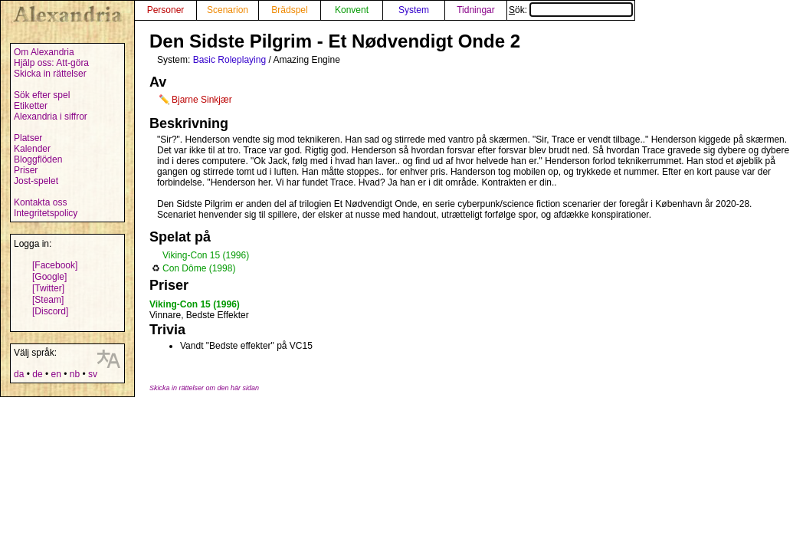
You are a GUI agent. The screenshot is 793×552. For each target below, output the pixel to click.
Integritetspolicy (45, 213)
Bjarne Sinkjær (202, 99)
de (37, 374)
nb (75, 374)
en (56, 374)
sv (92, 374)
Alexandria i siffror (50, 116)
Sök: (571, 10)
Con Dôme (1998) (198, 268)
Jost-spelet (36, 181)
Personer (166, 10)
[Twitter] (48, 288)
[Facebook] (54, 265)
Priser (26, 170)
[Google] (49, 276)
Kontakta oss (40, 202)
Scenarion (227, 10)
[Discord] (50, 311)
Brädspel (289, 10)
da (19, 374)
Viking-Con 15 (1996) (205, 255)
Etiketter (31, 105)
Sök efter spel (42, 95)
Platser (28, 138)
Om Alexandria (44, 52)
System (413, 10)
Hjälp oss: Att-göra (51, 63)
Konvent (352, 10)
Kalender (32, 148)
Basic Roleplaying (229, 59)
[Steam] (48, 299)
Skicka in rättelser (50, 73)
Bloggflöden (38, 159)
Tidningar (476, 10)
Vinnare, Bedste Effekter (199, 315)
